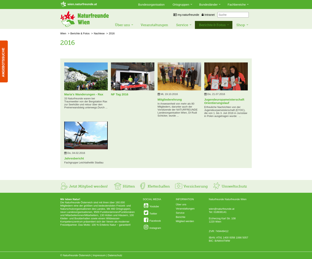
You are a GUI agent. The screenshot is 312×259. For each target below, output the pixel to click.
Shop (240, 25)
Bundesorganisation (151, 4)
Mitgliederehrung (170, 99)
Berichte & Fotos (212, 25)
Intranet (208, 14)
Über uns (122, 25)
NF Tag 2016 (119, 94)
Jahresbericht (74, 158)
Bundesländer (208, 4)
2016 (112, 33)
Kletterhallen (154, 186)
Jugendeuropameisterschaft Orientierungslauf (224, 101)
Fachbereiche (237, 4)
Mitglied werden (185, 221)
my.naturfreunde (186, 14)
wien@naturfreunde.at (221, 208)
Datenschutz (115, 255)
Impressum (99, 255)
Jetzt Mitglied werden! (84, 186)
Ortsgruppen (181, 4)
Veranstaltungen (154, 25)
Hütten (124, 186)
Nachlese (99, 33)
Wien (63, 33)
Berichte (180, 217)
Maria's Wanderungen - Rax (83, 94)
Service (182, 25)
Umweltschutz (230, 186)
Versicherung (191, 186)
